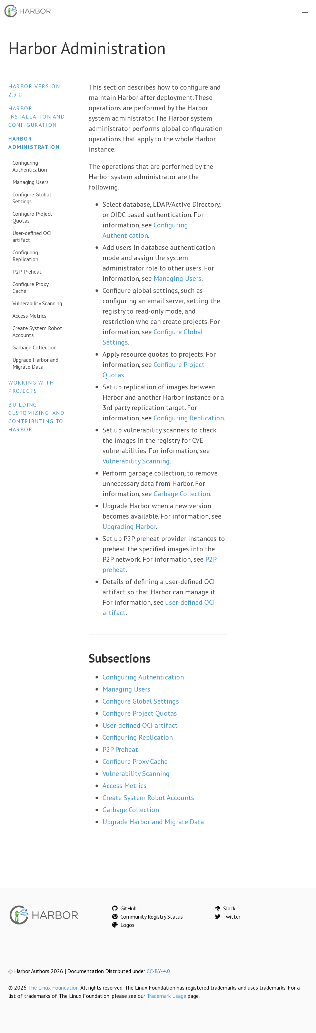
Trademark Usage (166, 995)
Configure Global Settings (31, 198)
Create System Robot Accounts (37, 331)
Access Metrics (29, 315)
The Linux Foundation (53, 987)
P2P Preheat (27, 271)
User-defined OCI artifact (32, 236)
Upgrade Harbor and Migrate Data (35, 363)
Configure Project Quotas (32, 217)
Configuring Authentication (29, 166)
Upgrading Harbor (129, 526)
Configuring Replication (25, 256)
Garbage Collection (34, 347)
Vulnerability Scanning (37, 303)
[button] (305, 11)
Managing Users (30, 181)
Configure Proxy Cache (30, 287)
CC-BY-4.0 (158, 971)
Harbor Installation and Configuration (36, 116)
